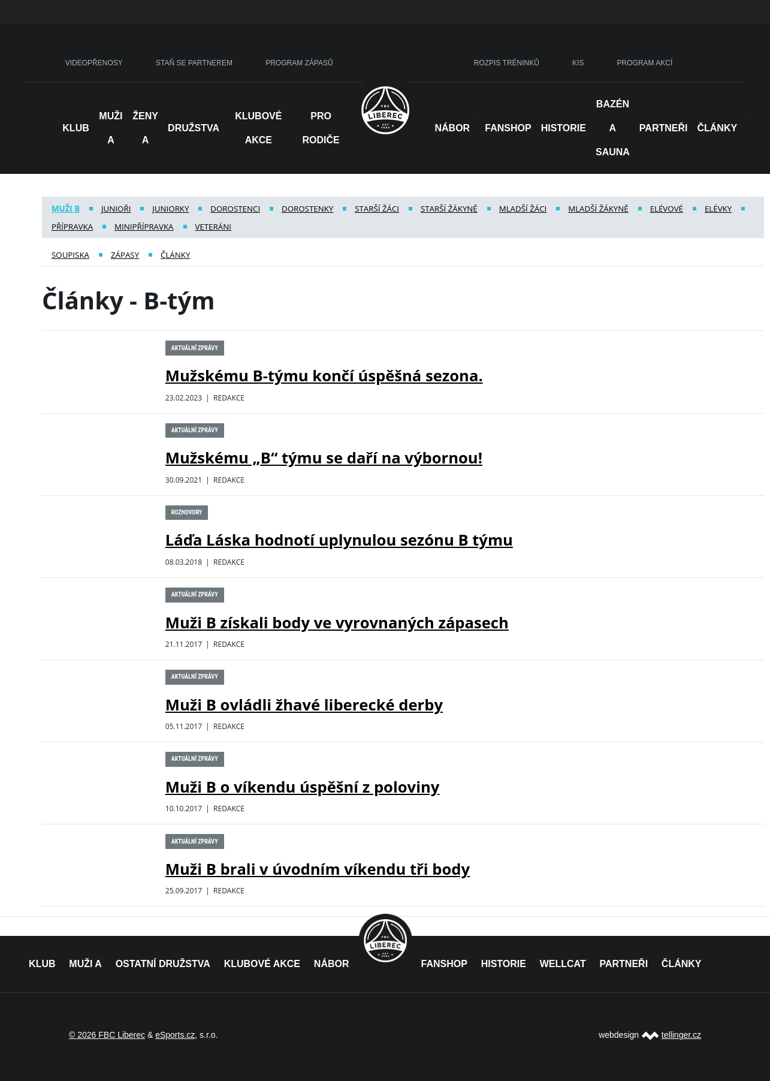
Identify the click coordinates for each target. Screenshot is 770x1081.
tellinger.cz (681, 1035)
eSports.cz (175, 1035)
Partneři (663, 128)
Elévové (666, 208)
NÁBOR (452, 128)
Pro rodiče (320, 128)
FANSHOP (444, 964)
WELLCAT (563, 964)
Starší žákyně (449, 208)
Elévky (718, 208)
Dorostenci (235, 208)
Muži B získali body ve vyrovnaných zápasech (337, 622)
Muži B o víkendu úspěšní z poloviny (302, 786)
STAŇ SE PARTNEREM (194, 63)
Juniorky (170, 208)
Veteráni (213, 226)
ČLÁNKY (682, 964)
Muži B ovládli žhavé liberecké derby (304, 704)
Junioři (116, 208)
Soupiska (70, 255)
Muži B (66, 208)
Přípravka (72, 226)
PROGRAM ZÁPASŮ (299, 63)
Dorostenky (307, 208)
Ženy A (145, 128)
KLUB (42, 964)
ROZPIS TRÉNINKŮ (506, 63)
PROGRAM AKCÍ (645, 63)
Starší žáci (377, 208)
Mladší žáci (523, 208)
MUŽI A (85, 964)
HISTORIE (563, 128)
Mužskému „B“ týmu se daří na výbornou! (323, 457)
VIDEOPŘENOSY (94, 63)
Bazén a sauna (613, 128)
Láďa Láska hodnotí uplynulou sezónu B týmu (339, 539)
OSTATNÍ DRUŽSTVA (163, 964)
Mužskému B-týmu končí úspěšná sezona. (324, 375)
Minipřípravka (144, 226)
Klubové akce (258, 128)
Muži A (110, 128)
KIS (578, 63)
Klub (75, 128)
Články (717, 128)
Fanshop (508, 128)
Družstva (193, 128)
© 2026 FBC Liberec (107, 1035)
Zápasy (125, 255)
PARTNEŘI (623, 964)
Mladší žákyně (598, 208)
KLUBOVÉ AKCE (262, 964)
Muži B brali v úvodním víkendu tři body (317, 869)
